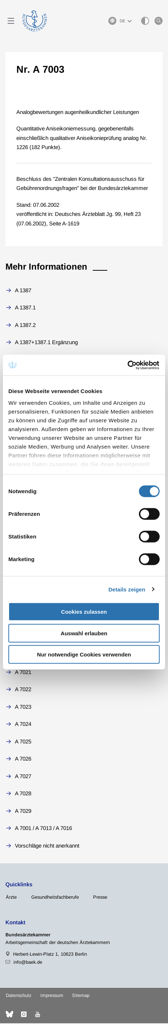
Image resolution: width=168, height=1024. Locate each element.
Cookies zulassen (84, 612)
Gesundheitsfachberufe (55, 897)
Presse (100, 897)
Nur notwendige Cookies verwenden (84, 654)
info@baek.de (27, 962)
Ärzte (11, 897)
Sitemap (80, 996)
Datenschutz (18, 996)
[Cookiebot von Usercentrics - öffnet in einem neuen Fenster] (128, 365)
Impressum (51, 996)
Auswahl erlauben (84, 633)
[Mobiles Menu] (10, 21)
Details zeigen (126, 589)
